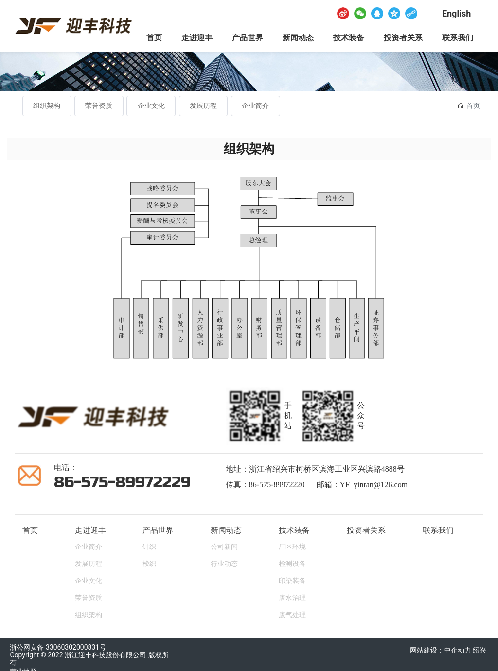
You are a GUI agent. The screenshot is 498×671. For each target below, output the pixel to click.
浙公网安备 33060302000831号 (58, 647)
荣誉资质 (98, 105)
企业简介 (255, 105)
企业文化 (151, 105)
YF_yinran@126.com (374, 484)
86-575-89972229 (122, 482)
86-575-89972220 (277, 484)
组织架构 (46, 105)
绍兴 (480, 650)
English (456, 13)
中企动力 (457, 650)
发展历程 (203, 105)
